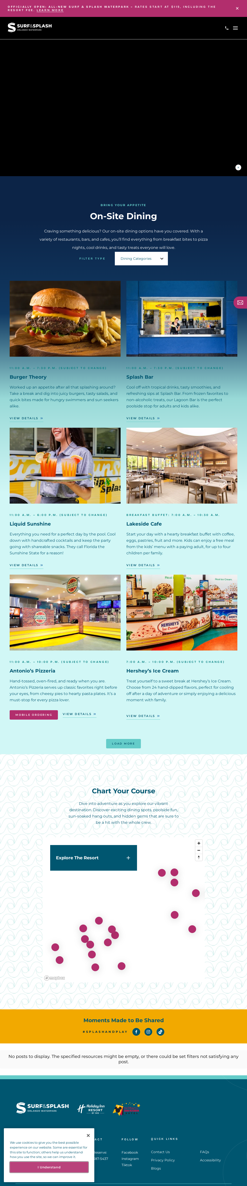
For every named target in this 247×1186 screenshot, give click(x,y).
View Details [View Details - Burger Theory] (24, 418)
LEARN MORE (50, 10)
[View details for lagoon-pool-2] (174, 911)
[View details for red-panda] (112, 926)
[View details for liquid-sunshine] (59, 957)
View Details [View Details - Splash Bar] (140, 418)
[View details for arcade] (85, 936)
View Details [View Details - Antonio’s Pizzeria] (77, 714)
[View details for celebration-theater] (95, 964)
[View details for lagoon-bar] (174, 879)
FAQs (204, 1133)
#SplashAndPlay (105, 1032)
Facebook (130, 1137)
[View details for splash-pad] (196, 890)
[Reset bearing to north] (198, 853)
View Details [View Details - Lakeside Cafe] (140, 565)
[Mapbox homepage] (54, 974)
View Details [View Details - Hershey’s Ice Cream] (140, 716)
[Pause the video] (238, 167)
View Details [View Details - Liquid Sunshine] (24, 565)
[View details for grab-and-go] (108, 939)
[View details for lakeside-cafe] (99, 917)
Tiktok (127, 1149)
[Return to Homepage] (30, 30)
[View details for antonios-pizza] (115, 932)
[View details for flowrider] (55, 944)
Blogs (156, 1149)
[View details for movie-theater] (121, 963)
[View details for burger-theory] (174, 869)
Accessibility (210, 1141)
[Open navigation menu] (235, 28)
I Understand (49, 1167)
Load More (123, 743)
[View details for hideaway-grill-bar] (83, 925)
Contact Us (160, 1133)
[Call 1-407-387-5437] (227, 28)
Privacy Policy (163, 1141)
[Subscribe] (240, 302)
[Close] (237, 8)
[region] (123, 906)
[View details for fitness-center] (162, 869)
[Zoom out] (198, 846)
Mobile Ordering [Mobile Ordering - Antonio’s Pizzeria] (33, 714)
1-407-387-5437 (95, 1143)
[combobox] (141, 255)
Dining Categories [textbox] (136, 255)
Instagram (130, 1143)
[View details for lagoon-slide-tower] (192, 926)
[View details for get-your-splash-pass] (90, 941)
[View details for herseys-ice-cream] (92, 951)
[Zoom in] (198, 839)
